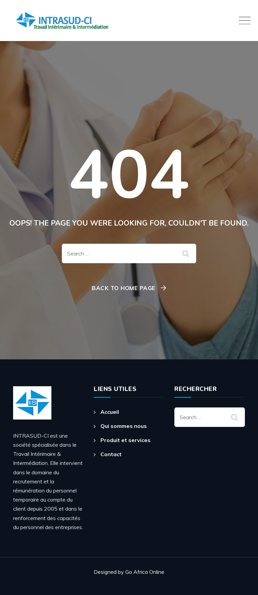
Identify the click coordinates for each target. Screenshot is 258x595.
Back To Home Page (124, 287)
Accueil (109, 411)
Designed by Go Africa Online (129, 571)
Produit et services (125, 440)
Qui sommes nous (123, 426)
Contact (111, 454)
